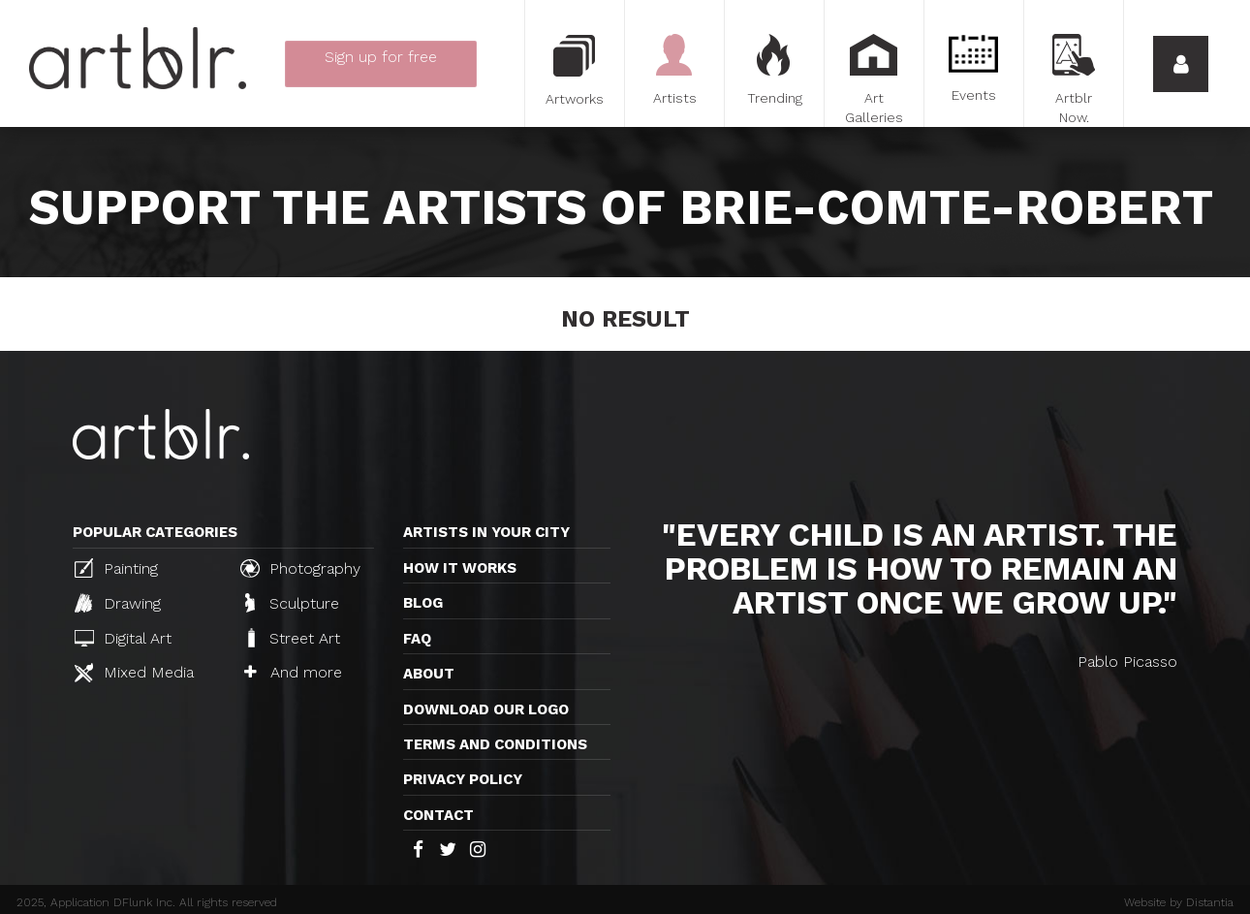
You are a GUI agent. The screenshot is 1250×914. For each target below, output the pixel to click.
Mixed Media (134, 672)
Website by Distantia (1179, 902)
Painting (116, 568)
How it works (459, 568)
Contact (438, 815)
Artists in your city (486, 532)
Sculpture (292, 603)
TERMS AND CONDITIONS (495, 744)
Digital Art (123, 638)
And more (293, 672)
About (428, 673)
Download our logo (486, 709)
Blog (423, 603)
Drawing (118, 603)
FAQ (417, 638)
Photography (300, 568)
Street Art (292, 637)
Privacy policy (462, 779)
